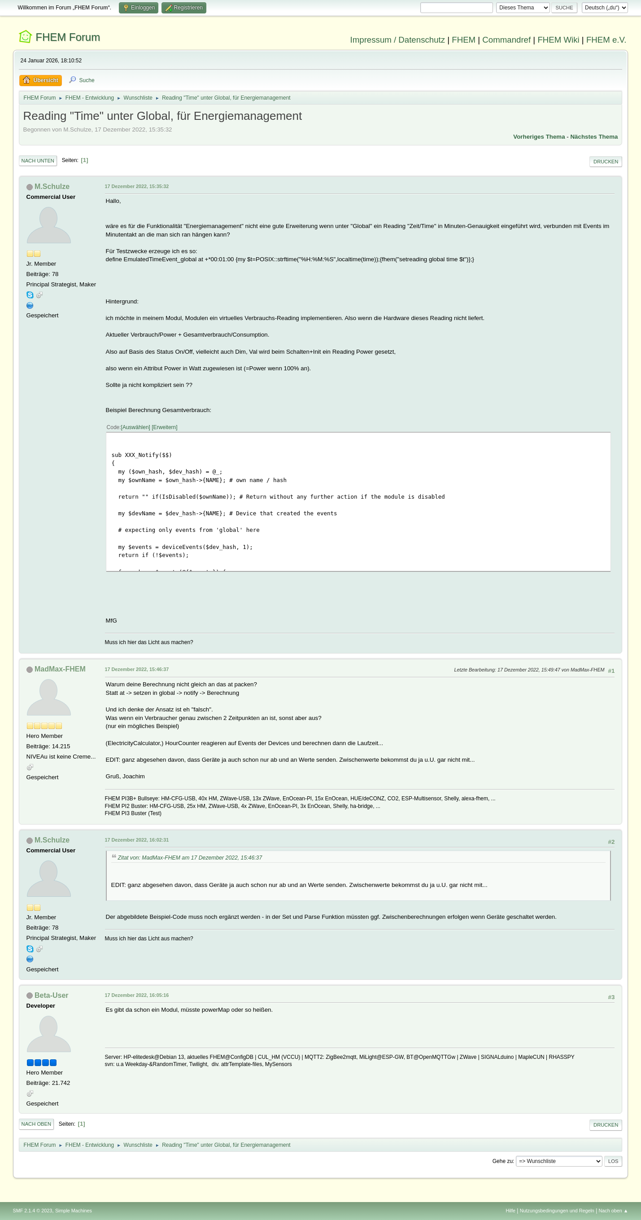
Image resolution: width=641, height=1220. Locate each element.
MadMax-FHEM (60, 669)
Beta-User (52, 995)
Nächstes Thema (594, 136)
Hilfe (510, 1210)
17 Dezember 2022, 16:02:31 (137, 840)
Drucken (605, 161)
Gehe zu (503, 1161)
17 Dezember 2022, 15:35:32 (137, 186)
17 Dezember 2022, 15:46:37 (137, 669)
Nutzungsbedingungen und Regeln (557, 1210)
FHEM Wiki (558, 39)
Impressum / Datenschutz (397, 39)
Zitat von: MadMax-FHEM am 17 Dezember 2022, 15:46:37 (190, 858)
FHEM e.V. (606, 39)
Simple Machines (73, 1210)
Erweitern (164, 427)
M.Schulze (52, 186)
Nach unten (38, 160)
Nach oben (37, 1124)
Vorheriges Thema (539, 136)
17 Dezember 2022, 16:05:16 (137, 995)
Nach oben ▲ (613, 1210)
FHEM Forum (67, 37)
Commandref (506, 39)
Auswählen (135, 427)
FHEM (463, 39)
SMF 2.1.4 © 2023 (32, 1210)
